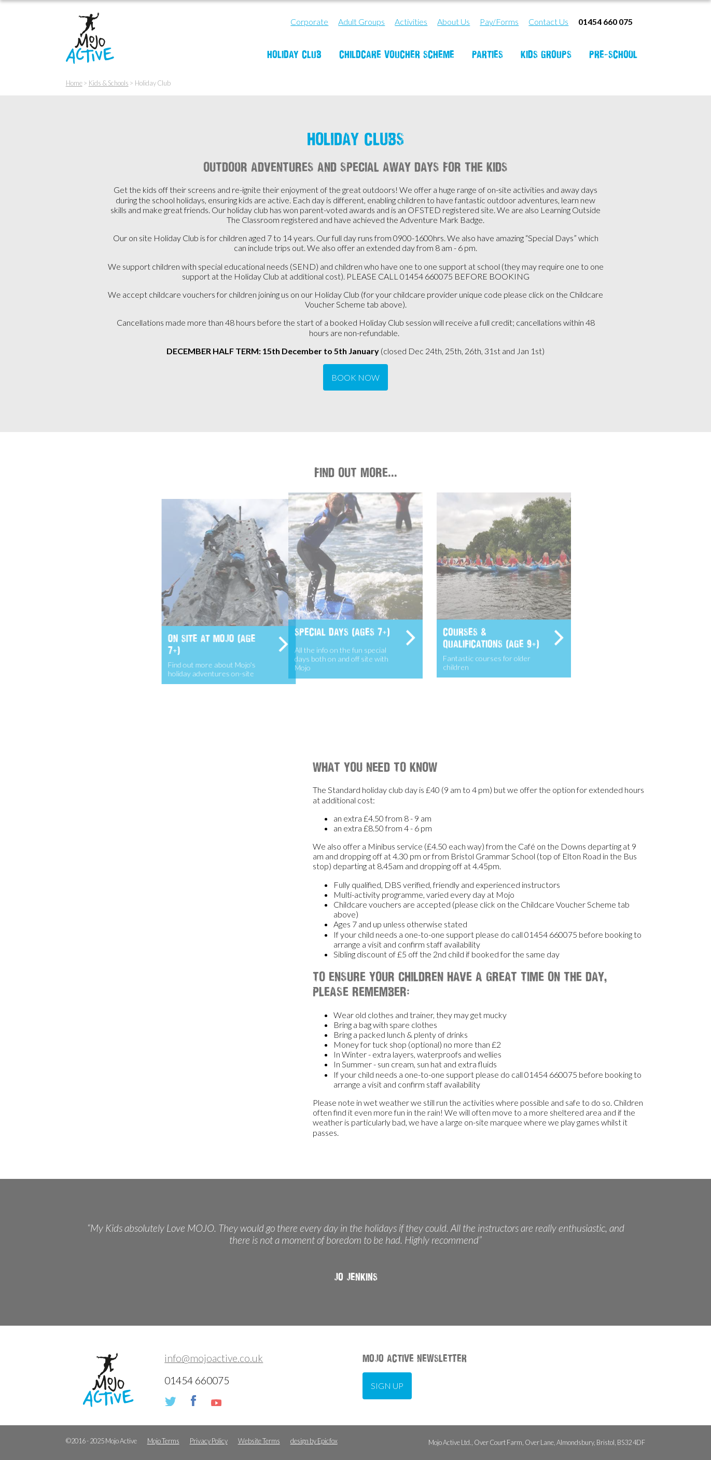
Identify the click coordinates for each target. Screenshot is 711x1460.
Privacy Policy (209, 1441)
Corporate (309, 21)
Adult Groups (361, 21)
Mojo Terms (163, 1441)
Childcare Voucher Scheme (396, 54)
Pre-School (613, 54)
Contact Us (548, 21)
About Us (453, 21)
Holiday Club (294, 54)
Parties (487, 54)
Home (74, 83)
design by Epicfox (314, 1441)
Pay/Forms (499, 21)
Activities (411, 21)
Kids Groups (546, 54)
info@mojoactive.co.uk (213, 1358)
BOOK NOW (355, 377)
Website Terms (259, 1441)
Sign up (387, 1386)
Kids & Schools (109, 83)
